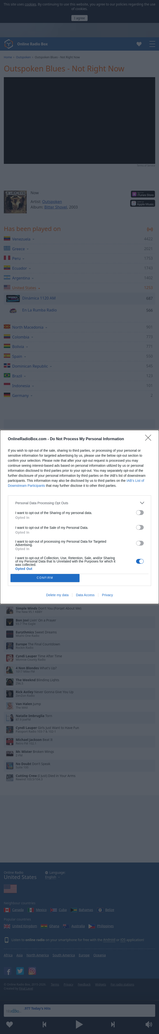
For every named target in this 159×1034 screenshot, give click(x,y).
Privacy (107, 595)
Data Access (85, 595)
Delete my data (57, 595)
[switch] (140, 512)
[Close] (149, 439)
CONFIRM (45, 578)
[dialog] (79, 517)
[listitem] (79, 502)
